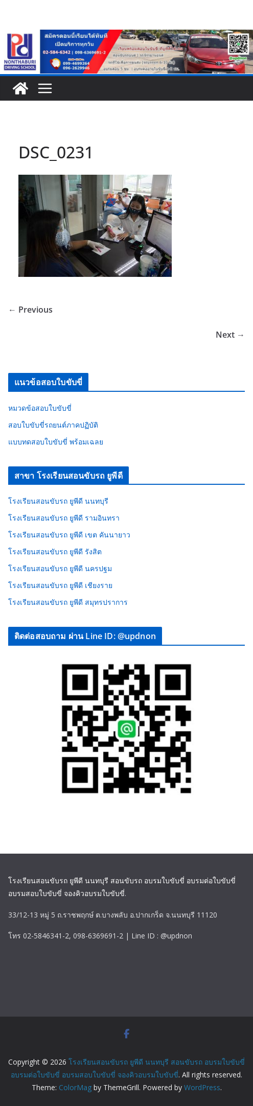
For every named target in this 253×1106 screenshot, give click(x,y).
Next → (230, 334)
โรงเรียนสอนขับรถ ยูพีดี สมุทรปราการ (68, 602)
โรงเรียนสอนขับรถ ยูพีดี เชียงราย (60, 585)
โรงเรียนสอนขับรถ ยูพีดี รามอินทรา (64, 518)
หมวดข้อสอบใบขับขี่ (40, 408)
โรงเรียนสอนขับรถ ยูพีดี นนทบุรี (58, 501)
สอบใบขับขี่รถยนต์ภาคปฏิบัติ (53, 425)
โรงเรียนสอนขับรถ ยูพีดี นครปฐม (60, 568)
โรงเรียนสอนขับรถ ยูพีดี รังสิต (55, 551)
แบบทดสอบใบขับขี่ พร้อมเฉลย (55, 441)
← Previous (30, 309)
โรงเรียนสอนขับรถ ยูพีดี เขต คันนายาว (69, 534)
